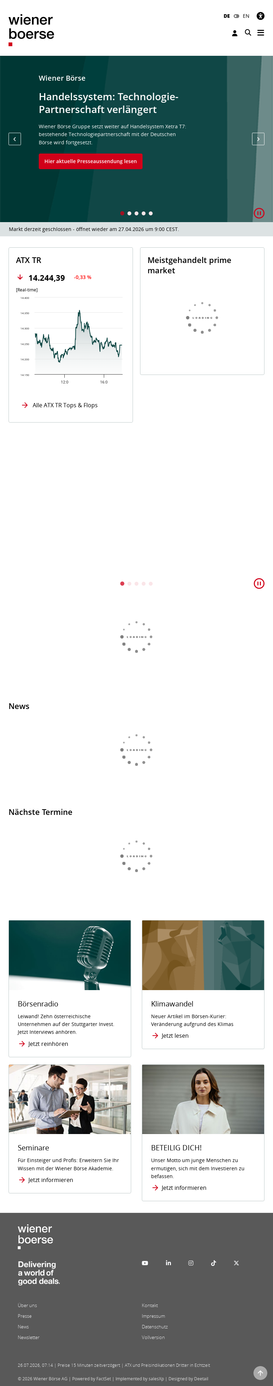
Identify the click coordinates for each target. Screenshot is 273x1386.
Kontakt (150, 1305)
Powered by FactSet (91, 1379)
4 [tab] (143, 214)
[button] (15, 139)
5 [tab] (150, 214)
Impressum (153, 1316)
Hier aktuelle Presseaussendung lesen (90, 161)
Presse (25, 1316)
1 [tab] (122, 214)
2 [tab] (129, 214)
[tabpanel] (136, 139)
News (23, 1326)
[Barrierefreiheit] (260, 15)
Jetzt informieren (50, 1180)
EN (246, 15)
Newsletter (28, 1337)
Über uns (27, 1305)
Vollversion (153, 1337)
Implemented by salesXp (140, 1379)
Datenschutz (155, 1326)
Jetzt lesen (175, 1036)
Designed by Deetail (188, 1379)
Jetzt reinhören (48, 1044)
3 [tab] (136, 214)
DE (227, 15)
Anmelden (234, 33)
